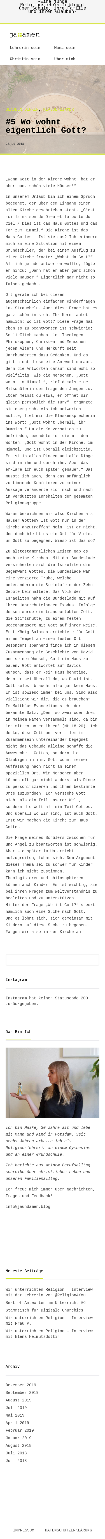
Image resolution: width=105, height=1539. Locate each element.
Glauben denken (22, 109)
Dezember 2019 (21, 1385)
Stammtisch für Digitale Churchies (44, 1310)
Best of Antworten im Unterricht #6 (46, 1303)
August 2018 (18, 1445)
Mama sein (65, 48)
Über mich (65, 59)
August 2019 (18, 1400)
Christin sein (25, 59)
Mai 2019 (15, 1415)
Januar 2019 (18, 1438)
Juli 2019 (16, 1408)
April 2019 (17, 1423)
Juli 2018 (16, 1453)
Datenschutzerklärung (68, 1530)
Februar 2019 (20, 1430)
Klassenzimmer (58, 109)
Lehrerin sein (25, 48)
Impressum (23, 1530)
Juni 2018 (16, 1461)
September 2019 (22, 1393)
